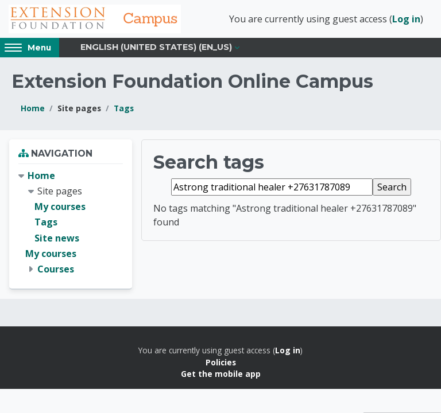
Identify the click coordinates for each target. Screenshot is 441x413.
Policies (221, 362)
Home (33, 108)
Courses (55, 269)
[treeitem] (70, 222)
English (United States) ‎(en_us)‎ (156, 47)
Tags (124, 108)
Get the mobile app (221, 373)
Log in (406, 19)
